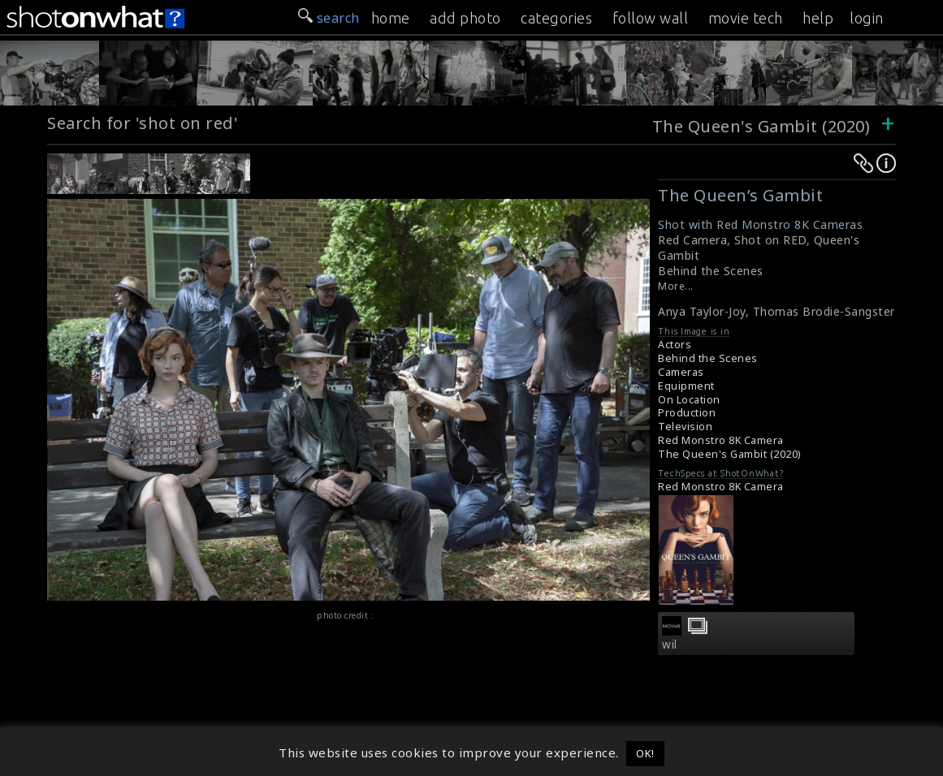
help (817, 18)
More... (676, 286)
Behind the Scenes (710, 270)
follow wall (650, 18)
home (390, 18)
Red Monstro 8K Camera (721, 440)
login (867, 18)
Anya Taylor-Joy (702, 311)
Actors (674, 344)
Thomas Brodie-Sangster (824, 311)
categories (556, 18)
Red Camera (692, 240)
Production (687, 413)
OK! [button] (645, 753)
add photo (465, 18)
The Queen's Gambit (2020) (763, 126)
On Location (689, 400)
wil (669, 644)
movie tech (745, 18)
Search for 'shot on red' (142, 123)
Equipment (686, 386)
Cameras (681, 372)
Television (685, 426)
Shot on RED (770, 240)
